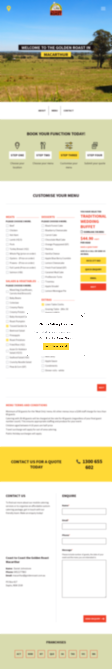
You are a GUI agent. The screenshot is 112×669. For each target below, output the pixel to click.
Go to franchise (56, 346)
